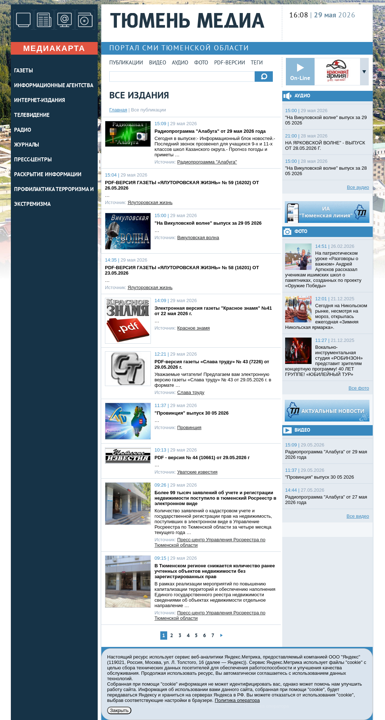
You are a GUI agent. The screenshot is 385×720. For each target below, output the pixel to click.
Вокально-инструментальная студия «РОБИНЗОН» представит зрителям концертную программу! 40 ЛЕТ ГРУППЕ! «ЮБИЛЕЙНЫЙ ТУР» (324, 360)
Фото (201, 63)
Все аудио (358, 187)
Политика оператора (237, 700)
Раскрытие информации (47, 174)
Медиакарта (54, 48)
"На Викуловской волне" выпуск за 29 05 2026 (208, 223)
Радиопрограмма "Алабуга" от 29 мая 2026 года (210, 131)
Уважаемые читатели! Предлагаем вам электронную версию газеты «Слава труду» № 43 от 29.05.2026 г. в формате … (213, 380)
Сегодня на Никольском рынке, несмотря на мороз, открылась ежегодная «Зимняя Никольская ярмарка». (326, 316)
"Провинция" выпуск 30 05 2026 (192, 413)
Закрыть (119, 710)
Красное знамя (193, 328)
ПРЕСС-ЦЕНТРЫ (33, 160)
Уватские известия (197, 472)
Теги (257, 63)
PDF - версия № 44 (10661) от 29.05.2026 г (202, 457)
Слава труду (190, 392)
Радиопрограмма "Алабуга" (207, 162)
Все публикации (148, 110)
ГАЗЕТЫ (23, 71)
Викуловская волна (198, 237)
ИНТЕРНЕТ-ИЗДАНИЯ (39, 100)
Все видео (358, 516)
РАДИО (22, 130)
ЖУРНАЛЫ (26, 145)
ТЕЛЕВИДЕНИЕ (32, 115)
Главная (118, 110)
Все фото (358, 388)
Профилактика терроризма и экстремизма (54, 197)
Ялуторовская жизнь (150, 202)
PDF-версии (229, 63)
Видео (157, 63)
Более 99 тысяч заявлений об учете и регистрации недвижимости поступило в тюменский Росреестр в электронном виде (215, 498)
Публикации (126, 63)
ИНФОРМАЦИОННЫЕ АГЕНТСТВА (53, 85)
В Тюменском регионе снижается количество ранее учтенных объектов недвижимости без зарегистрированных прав (215, 571)
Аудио (180, 63)
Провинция (189, 427)
